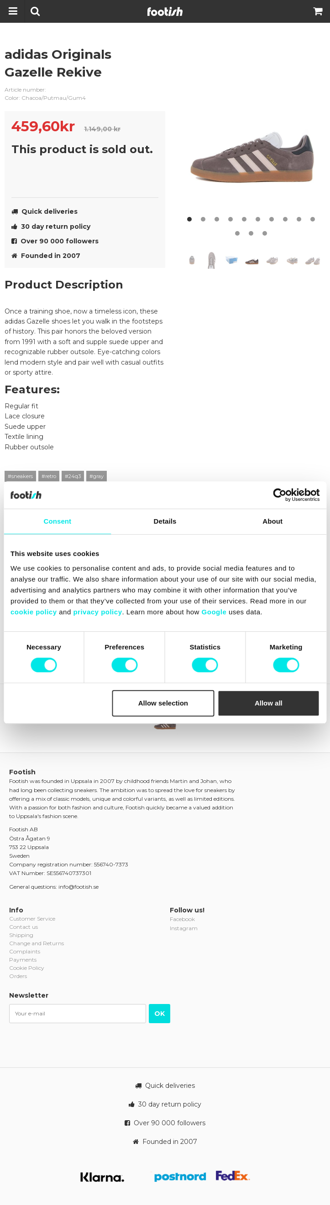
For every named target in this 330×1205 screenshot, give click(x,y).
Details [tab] (165, 521)
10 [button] (312, 219)
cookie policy (33, 612)
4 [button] (230, 219)
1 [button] (189, 219)
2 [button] (203, 219)
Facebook (182, 919)
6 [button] (258, 219)
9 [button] (299, 219)
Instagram (184, 928)
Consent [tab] (57, 521)
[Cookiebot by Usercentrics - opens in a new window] (280, 495)
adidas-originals (151, 61)
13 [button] (264, 233)
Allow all (269, 703)
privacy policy (97, 612)
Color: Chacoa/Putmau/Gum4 (45, 97)
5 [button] (244, 219)
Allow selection (163, 703)
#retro (49, 476)
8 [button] (285, 219)
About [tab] (272, 521)
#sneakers (20, 476)
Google (214, 612)
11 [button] (237, 233)
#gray (96, 476)
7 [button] (271, 219)
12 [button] (251, 233)
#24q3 (73, 476)
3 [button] (217, 219)
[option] (253, 136)
